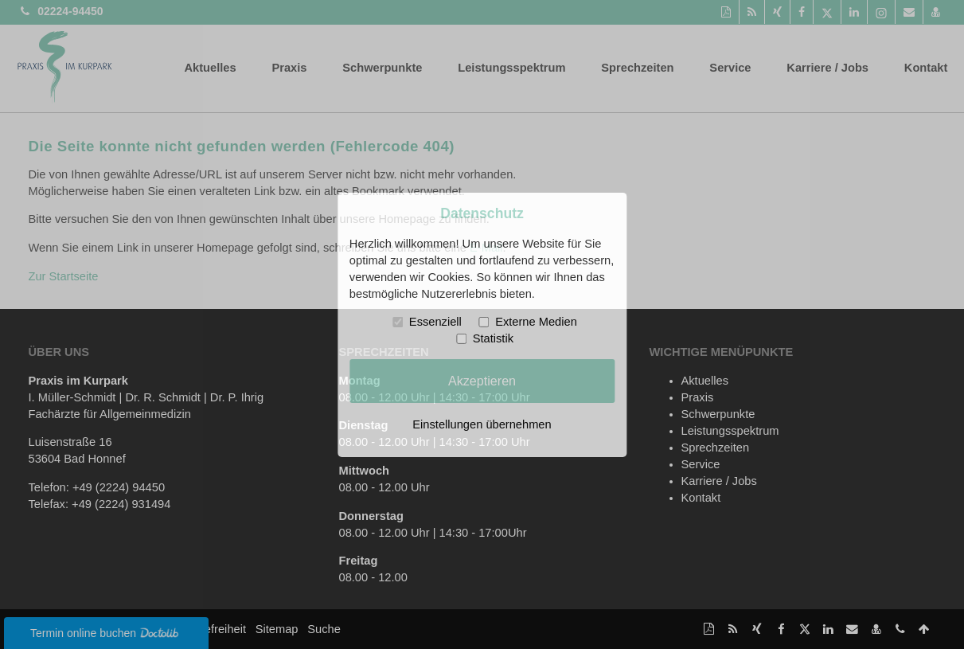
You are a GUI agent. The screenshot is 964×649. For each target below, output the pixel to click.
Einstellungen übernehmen (481, 424)
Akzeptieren (482, 380)
